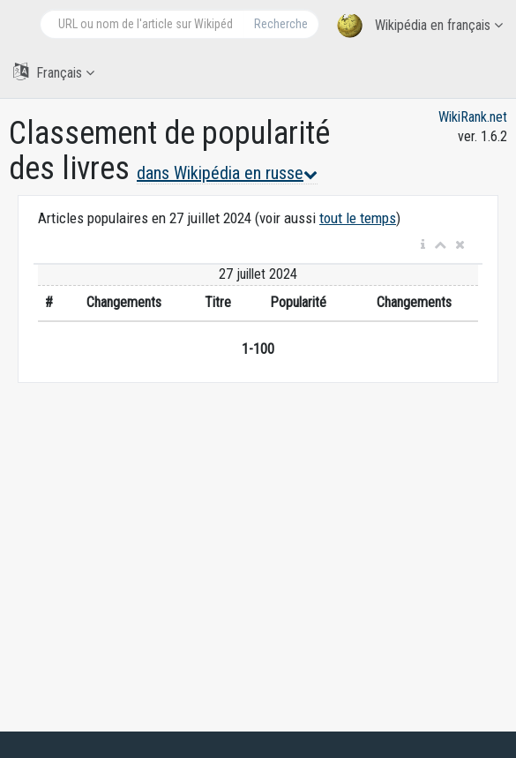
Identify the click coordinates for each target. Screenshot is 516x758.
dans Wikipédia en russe (227, 173)
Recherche (281, 24)
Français (53, 72)
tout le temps (357, 218)
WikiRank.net (472, 117)
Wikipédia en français (420, 26)
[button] (423, 245)
